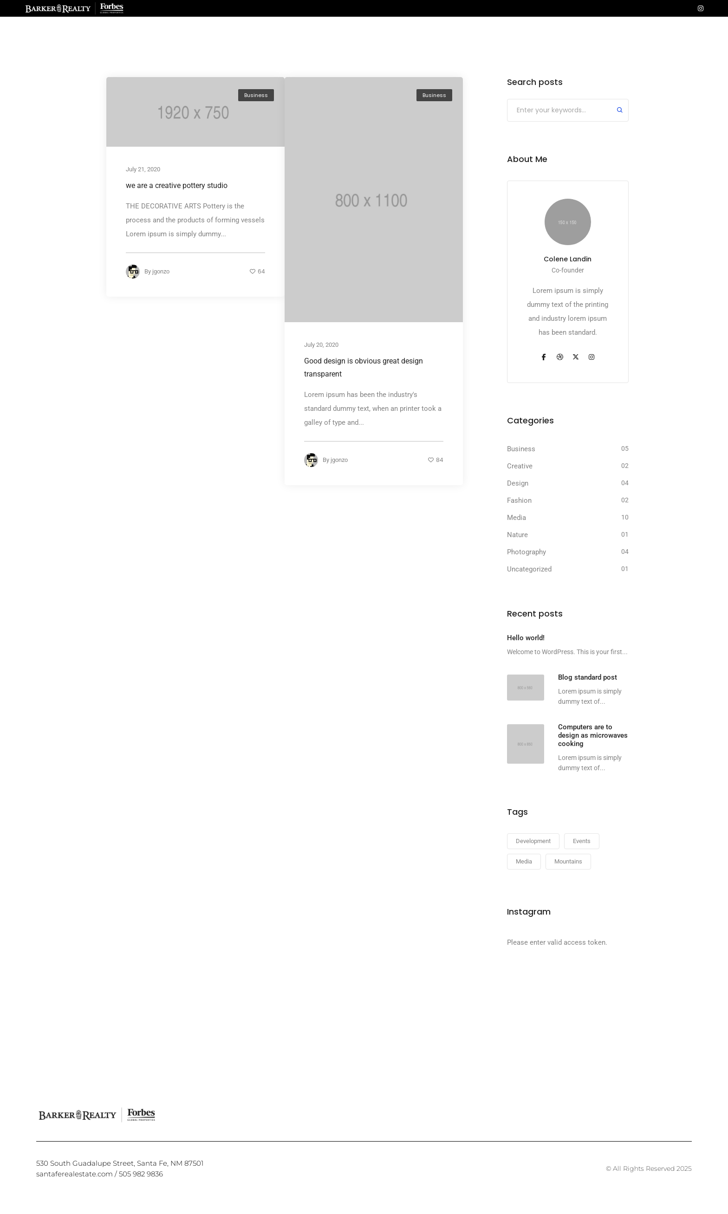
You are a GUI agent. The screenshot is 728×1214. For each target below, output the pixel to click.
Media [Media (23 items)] (524, 861)
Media (516, 517)
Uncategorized (529, 569)
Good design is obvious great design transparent (363, 367)
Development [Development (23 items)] (533, 840)
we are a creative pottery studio (177, 186)
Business (256, 95)
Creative (520, 466)
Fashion (519, 500)
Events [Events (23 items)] (582, 840)
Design (517, 483)
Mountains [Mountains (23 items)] (568, 861)
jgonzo (160, 271)
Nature (517, 535)
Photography (526, 552)
